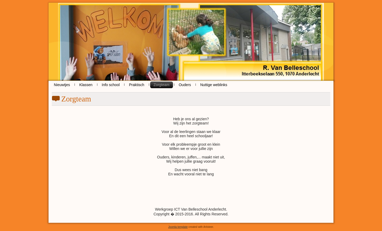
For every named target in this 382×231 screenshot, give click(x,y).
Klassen (86, 85)
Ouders (185, 85)
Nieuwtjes (62, 85)
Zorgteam (162, 85)
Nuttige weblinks (213, 85)
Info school (111, 85)
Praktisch (136, 85)
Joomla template (178, 226)
